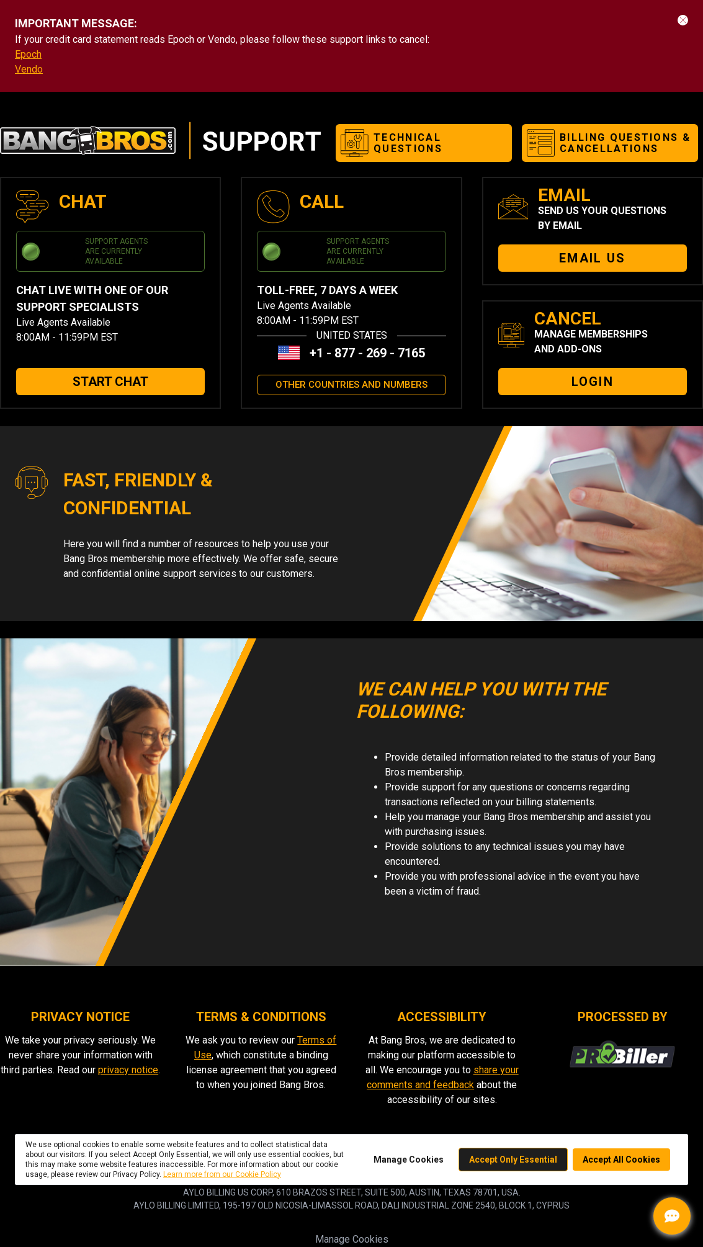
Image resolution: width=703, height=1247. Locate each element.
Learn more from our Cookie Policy (222, 1174)
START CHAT (110, 381)
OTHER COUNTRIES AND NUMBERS (351, 384)
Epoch (28, 54)
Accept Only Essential (513, 1159)
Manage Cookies (351, 1239)
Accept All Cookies (621, 1159)
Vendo (29, 69)
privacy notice (128, 1070)
